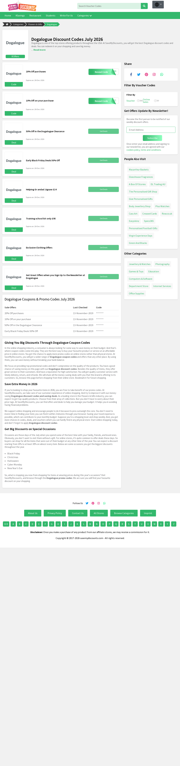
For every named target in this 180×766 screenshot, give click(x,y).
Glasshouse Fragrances (141, 176)
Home (8, 15)
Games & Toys (136, 270)
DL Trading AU (158, 183)
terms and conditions (151, 149)
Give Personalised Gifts (141, 198)
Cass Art (133, 212)
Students (50, 15)
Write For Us (66, 15)
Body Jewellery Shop (139, 205)
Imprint (148, 512)
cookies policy (133, 149)
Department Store (138, 285)
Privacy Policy (55, 512)
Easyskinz (134, 220)
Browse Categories (124, 512)
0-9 (6, 523)
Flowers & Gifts (35, 24)
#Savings (20, 15)
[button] (158, 4)
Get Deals (103, 130)
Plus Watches (162, 205)
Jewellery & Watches (139, 263)
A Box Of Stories (137, 183)
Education (153, 270)
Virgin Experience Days (140, 234)
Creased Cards (149, 212)
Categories (84, 15)
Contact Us (78, 512)
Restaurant (35, 15)
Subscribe (152, 137)
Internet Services (162, 285)
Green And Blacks (138, 242)
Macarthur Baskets (139, 168)
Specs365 (149, 220)
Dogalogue (52, 24)
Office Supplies (136, 292)
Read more (39, 49)
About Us (32, 512)
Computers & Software (140, 278)
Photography (162, 263)
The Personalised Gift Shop (143, 190)
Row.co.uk (167, 212)
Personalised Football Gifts (143, 227)
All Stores (99, 512)
